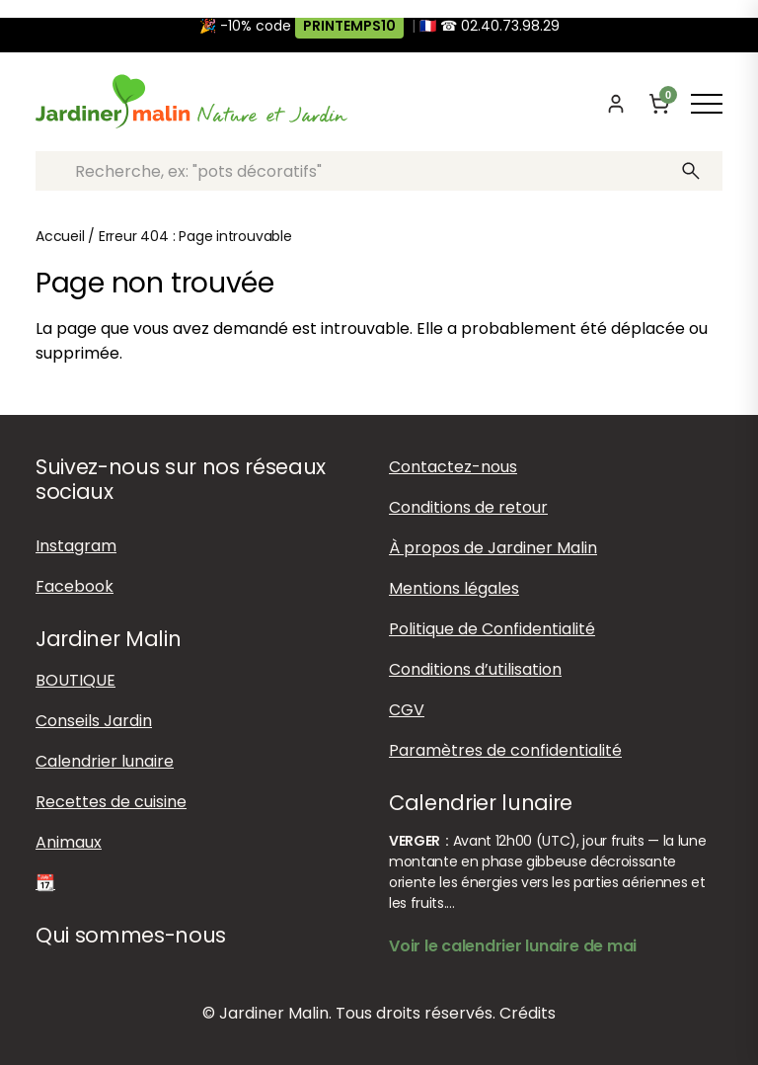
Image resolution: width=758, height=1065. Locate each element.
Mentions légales (454, 588)
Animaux (69, 842)
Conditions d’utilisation (475, 669)
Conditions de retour (468, 507)
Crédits (527, 1013)
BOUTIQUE (75, 680)
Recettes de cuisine (111, 801)
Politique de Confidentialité (492, 628)
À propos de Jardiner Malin (493, 547)
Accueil (60, 236)
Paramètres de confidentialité (505, 750)
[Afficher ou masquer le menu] (706, 104)
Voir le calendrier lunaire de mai (513, 946)
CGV (406, 709)
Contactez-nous (453, 466)
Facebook (75, 586)
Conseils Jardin (94, 720)
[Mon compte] (616, 103)
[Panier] (659, 103)
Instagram (76, 545)
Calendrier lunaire (105, 761)
